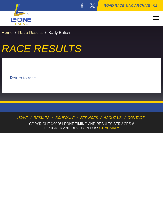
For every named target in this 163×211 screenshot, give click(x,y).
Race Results (30, 32)
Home (7, 32)
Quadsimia (109, 128)
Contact (136, 118)
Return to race (23, 78)
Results (41, 118)
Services (89, 118)
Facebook (82, 5)
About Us (113, 118)
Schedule (64, 118)
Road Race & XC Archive (126, 6)
